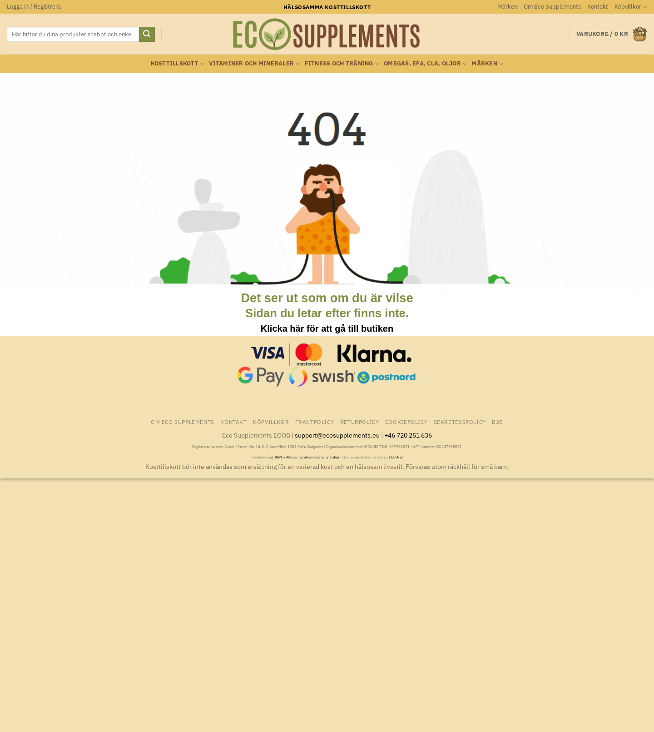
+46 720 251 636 (408, 435)
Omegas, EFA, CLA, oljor (425, 64)
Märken (507, 6)
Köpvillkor (630, 7)
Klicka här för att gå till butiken (327, 329)
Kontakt (597, 6)
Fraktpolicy (314, 421)
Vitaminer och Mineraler (254, 64)
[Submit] (146, 34)
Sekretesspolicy (460, 421)
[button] (34, 7)
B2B (497, 421)
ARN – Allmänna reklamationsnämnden (307, 457)
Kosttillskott (178, 64)
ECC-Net (396, 457)
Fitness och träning (342, 64)
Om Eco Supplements (552, 6)
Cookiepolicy (406, 421)
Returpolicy (359, 421)
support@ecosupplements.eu (337, 435)
